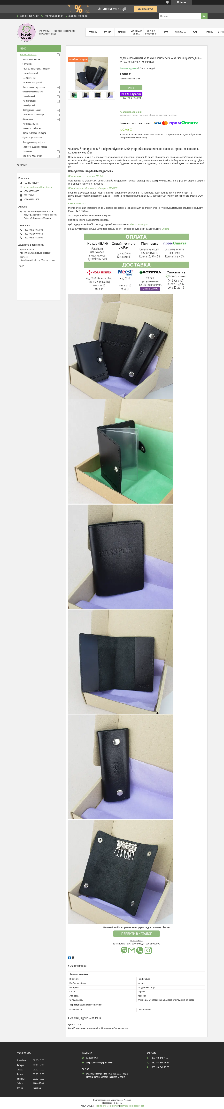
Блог (166, 32)
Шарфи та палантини (32, 156)
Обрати (165, 229)
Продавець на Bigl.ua (112, 1103)
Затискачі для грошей (32, 82)
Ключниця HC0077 (78, 203)
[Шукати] (204, 16)
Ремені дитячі (29, 105)
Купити (131, 88)
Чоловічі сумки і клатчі (33, 91)
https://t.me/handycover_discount (35, 253)
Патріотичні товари (31, 59)
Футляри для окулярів (32, 137)
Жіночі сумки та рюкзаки (34, 87)
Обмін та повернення (151, 32)
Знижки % (180, 32)
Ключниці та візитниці (33, 128)
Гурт (195, 32)
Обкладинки (28, 119)
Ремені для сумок (30, 124)
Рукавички (27, 151)
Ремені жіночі (29, 96)
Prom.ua (127, 1100)
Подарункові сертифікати (34, 142)
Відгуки (122, 32)
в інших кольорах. (139, 224)
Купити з (131, 94)
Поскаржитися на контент (107, 1106)
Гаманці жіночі (29, 78)
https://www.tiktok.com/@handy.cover (37, 260)
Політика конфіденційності (132, 1106)
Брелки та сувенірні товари (35, 147)
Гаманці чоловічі (30, 73)
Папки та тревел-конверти (34, 133)
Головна (93, 32)
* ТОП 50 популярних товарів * (36, 69)
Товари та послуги (28, 54)
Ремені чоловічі (29, 101)
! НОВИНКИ (27, 64)
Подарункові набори (32, 110)
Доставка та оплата (136, 32)
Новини (209, 32)
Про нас (107, 32)
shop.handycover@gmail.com (38, 187)
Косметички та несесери (33, 114)
